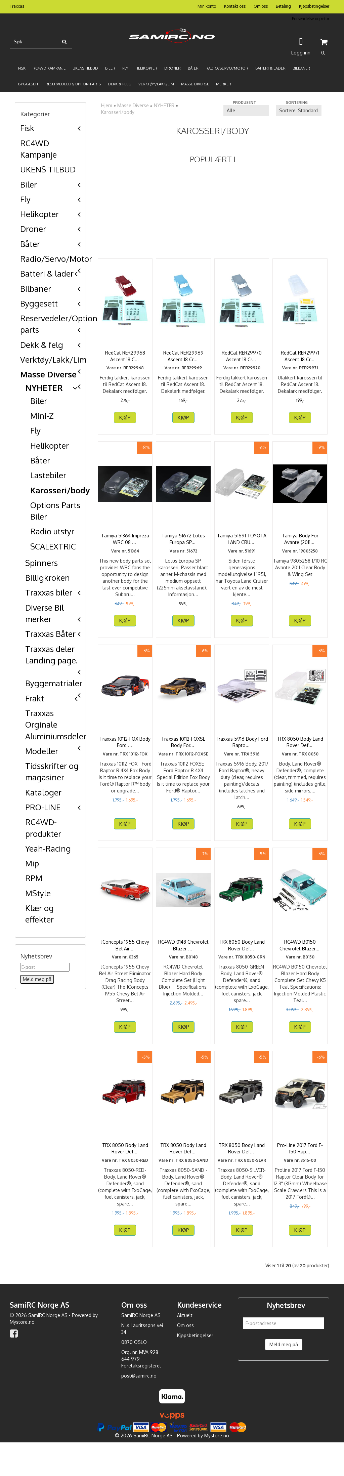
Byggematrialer (53, 683)
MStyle (38, 893)
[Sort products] (298, 110)
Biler (28, 184)
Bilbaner (35, 288)
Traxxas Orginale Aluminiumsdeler (55, 724)
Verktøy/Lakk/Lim (53, 359)
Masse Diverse (48, 374)
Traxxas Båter (50, 633)
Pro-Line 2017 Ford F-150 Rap (300, 1175)
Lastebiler (48, 475)
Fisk (27, 128)
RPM (33, 878)
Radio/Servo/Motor (56, 258)
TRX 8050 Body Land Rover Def (300, 755)
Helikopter (39, 214)
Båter (30, 244)
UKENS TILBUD (48, 169)
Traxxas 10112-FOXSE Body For (183, 755)
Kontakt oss (235, 6)
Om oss (261, 6)
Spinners (41, 563)
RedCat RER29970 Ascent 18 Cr (242, 356)
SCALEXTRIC (53, 546)
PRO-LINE (42, 807)
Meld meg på (283, 1378)
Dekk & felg (41, 344)
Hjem (106, 105)
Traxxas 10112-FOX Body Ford (124, 755)
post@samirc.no (139, 1409)
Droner (33, 228)
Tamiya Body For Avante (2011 (300, 545)
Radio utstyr (52, 531)
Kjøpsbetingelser (314, 6)
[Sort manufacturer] (246, 110)
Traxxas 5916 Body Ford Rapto (242, 755)
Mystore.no (22, 1355)
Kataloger (43, 792)
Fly (25, 199)
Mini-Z (42, 415)
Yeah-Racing (48, 848)
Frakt (34, 698)
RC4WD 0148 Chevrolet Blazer (183, 965)
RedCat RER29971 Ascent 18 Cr (300, 356)
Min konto (207, 6)
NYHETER (44, 387)
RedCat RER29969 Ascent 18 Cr (183, 356)
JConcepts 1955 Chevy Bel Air (125, 965)
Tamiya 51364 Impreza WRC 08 (125, 545)
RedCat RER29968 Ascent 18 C (125, 356)
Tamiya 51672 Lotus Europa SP (183, 545)
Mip (32, 863)
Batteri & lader (47, 273)
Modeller (41, 751)
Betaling (283, 6)
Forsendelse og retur (310, 18)
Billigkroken (47, 577)
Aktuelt (184, 1349)
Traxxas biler (48, 592)
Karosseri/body (60, 490)
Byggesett (39, 303)
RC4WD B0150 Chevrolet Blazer (300, 965)
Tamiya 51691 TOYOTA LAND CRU (241, 545)
